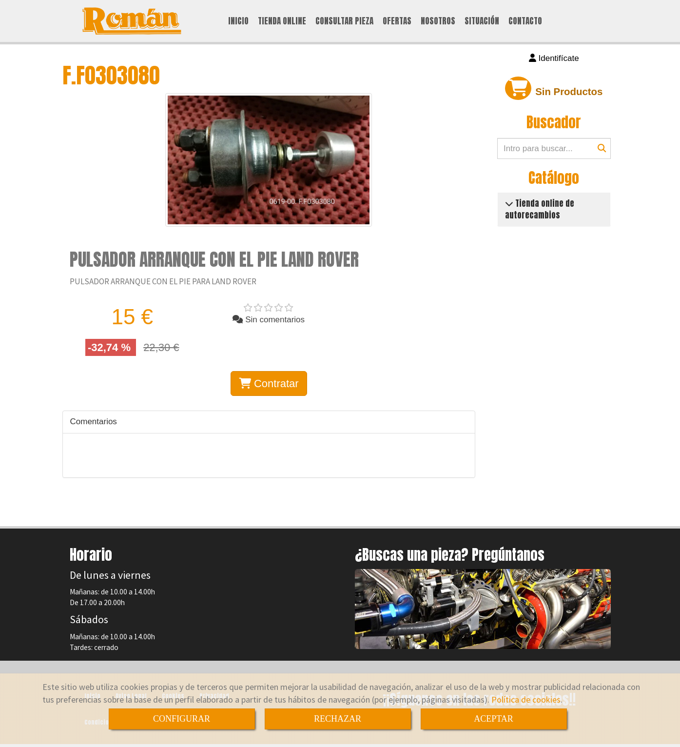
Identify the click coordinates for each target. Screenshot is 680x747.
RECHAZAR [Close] (337, 719)
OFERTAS (397, 21)
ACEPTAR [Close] (493, 719)
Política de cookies (526, 699)
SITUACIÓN (482, 21)
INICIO (238, 21)
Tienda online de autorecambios (539, 210)
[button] (554, 59)
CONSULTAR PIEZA (344, 21)
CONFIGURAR (181, 719)
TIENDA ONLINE (282, 21)
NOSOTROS (438, 21)
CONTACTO (525, 21)
